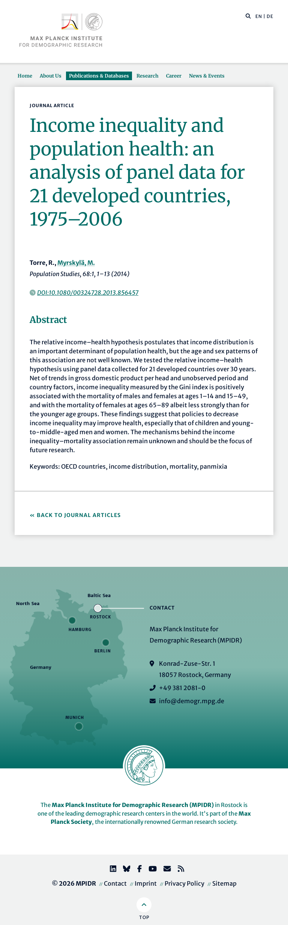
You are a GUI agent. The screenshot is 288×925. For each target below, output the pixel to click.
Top (144, 917)
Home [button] (25, 76)
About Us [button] (51, 76)
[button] (248, 15)
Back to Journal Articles (79, 515)
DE (270, 16)
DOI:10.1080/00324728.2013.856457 (87, 292)
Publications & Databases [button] (99, 76)
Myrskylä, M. (76, 262)
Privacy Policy (184, 883)
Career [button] (174, 76)
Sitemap (224, 883)
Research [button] (147, 76)
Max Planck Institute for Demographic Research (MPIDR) (133, 804)
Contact (115, 883)
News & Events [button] (207, 76)
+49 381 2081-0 (182, 688)
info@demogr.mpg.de (191, 701)
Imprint (146, 883)
